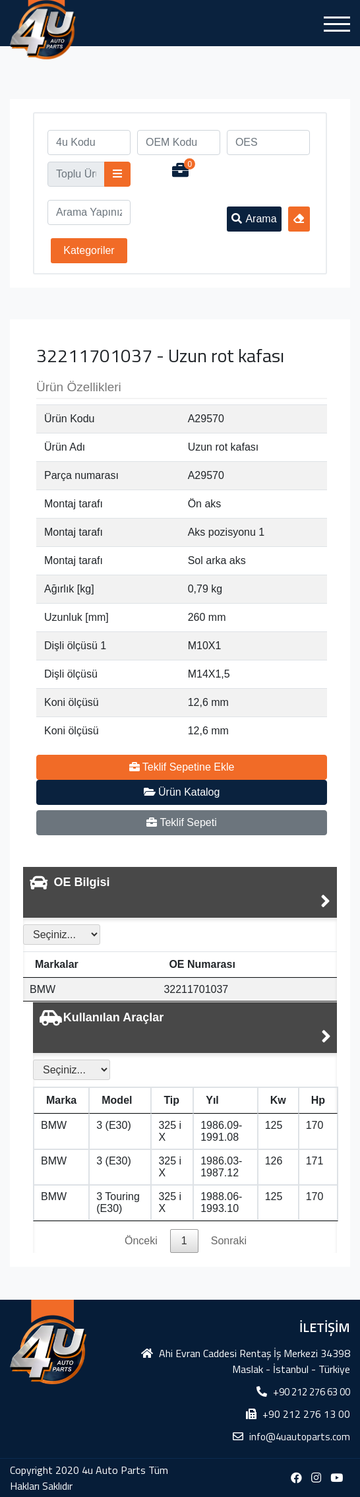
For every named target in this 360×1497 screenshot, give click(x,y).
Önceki (141, 1240)
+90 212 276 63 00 (311, 1391)
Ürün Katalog (182, 792)
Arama (253, 218)
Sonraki (229, 1240)
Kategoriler (88, 250)
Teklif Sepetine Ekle (182, 767)
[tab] (180, 892)
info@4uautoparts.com (299, 1436)
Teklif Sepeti (181, 822)
